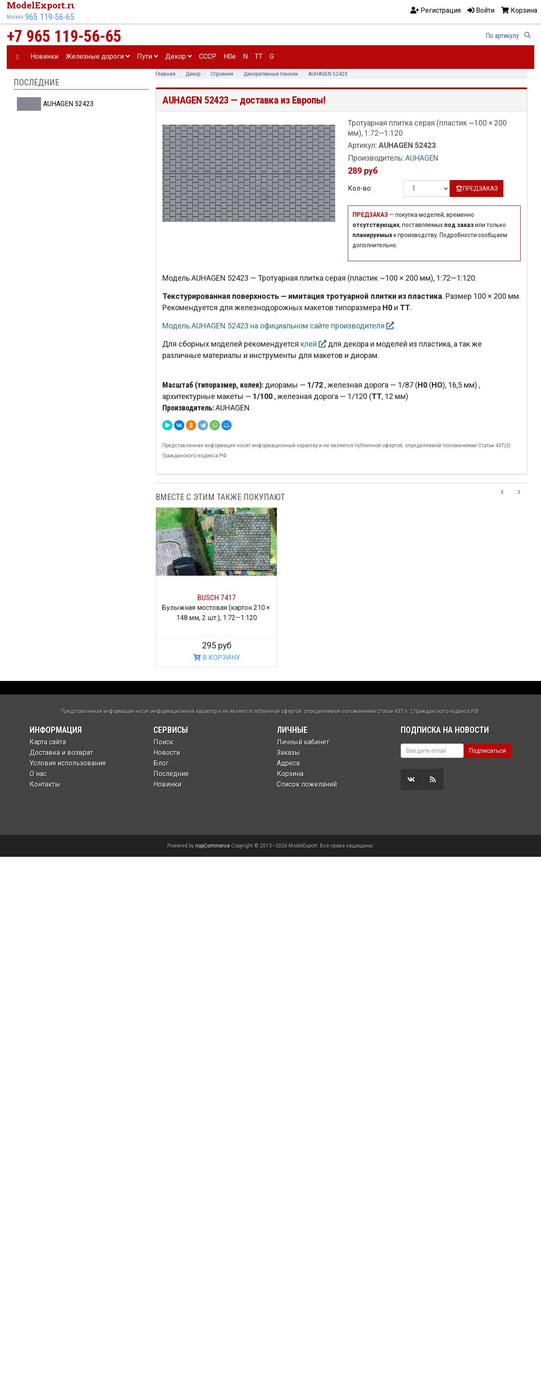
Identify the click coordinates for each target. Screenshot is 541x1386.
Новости (166, 753)
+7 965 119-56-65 (64, 36)
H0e (230, 56)
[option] (216, 587)
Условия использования (68, 763)
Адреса (288, 763)
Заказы (288, 753)
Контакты (45, 784)
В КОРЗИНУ (216, 657)
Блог (161, 763)
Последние (171, 774)
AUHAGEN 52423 (55, 104)
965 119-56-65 (49, 17)
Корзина (290, 774)
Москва (15, 17)
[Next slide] (519, 497)
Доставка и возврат (61, 753)
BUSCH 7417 (216, 597)
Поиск (163, 742)
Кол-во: (360, 188)
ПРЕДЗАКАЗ (476, 188)
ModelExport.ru (42, 5)
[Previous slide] (502, 497)
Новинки (44, 56)
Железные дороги (98, 56)
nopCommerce (212, 846)
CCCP (207, 56)
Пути (147, 56)
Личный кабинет (303, 742)
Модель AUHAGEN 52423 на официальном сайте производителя (278, 325)
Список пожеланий (307, 784)
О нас (38, 774)
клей (313, 343)
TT (258, 56)
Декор (178, 56)
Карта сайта (48, 742)
